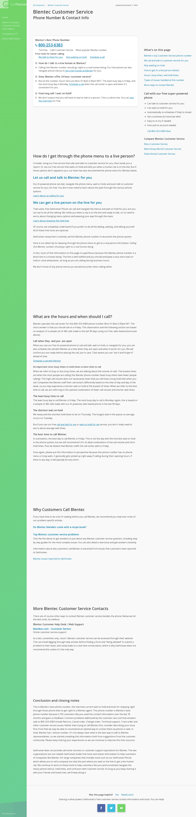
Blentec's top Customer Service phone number (168, 55)
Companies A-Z (10, 33)
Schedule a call (97, 57)
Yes (117, 794)
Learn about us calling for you (48, 195)
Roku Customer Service (156, 144)
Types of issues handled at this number (164, 80)
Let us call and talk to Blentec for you (62, 177)
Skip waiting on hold (76, 57)
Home (5, 17)
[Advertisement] (85, 130)
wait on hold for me (89, 424)
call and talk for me (66, 424)
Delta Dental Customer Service (159, 153)
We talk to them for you (51, 57)
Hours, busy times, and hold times (161, 75)
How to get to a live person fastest (161, 70)
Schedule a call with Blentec (47, 360)
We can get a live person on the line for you (67, 202)
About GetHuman (11, 38)
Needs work (127, 794)
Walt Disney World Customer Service (162, 148)
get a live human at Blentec (79, 70)
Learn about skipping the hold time (51, 220)
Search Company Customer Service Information (11, 25)
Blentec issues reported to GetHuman (52, 558)
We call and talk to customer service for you (166, 60)
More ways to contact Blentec (159, 85)
